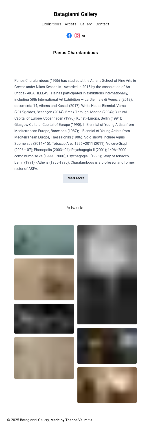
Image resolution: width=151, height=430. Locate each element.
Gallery (86, 24)
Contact (102, 24)
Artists (70, 24)
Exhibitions (51, 24)
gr (83, 35)
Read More (76, 178)
